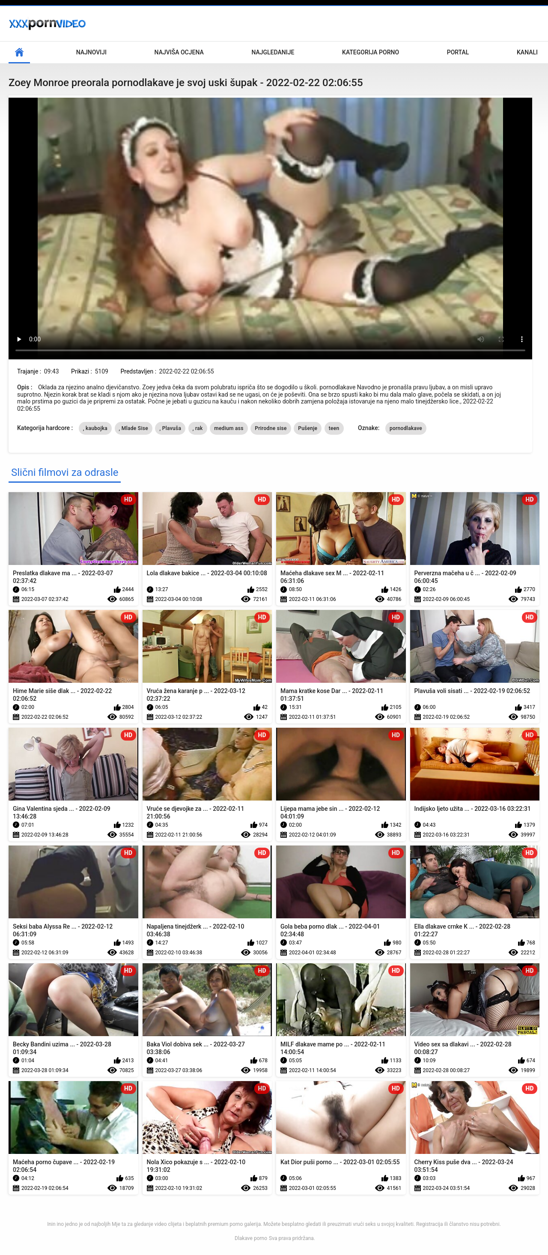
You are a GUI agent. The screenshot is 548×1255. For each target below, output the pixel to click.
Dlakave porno (251, 1238)
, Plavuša (170, 428)
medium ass (229, 428)
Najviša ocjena (179, 52)
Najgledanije (272, 52)
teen (334, 428)
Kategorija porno (370, 52)
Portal (458, 52)
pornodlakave (406, 428)
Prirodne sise (270, 428)
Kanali (527, 52)
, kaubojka (95, 428)
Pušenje (307, 428)
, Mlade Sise (133, 428)
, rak (198, 428)
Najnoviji (91, 52)
